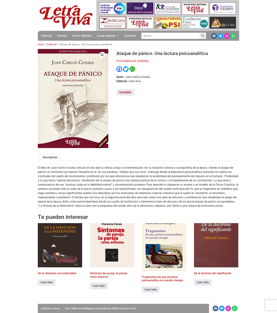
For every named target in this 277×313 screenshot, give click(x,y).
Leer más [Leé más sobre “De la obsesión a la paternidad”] (47, 282)
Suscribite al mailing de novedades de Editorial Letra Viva (100, 308)
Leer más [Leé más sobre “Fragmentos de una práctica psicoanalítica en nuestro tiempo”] (151, 289)
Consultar (125, 92)
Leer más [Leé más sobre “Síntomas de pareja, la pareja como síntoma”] (99, 285)
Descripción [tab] (50, 157)
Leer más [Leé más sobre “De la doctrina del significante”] (203, 282)
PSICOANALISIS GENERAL (132, 61)
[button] (108, 36)
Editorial (46, 35)
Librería (62, 35)
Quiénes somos (50, 308)
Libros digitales (82, 35)
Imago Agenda (108, 35)
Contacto (130, 35)
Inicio (41, 44)
